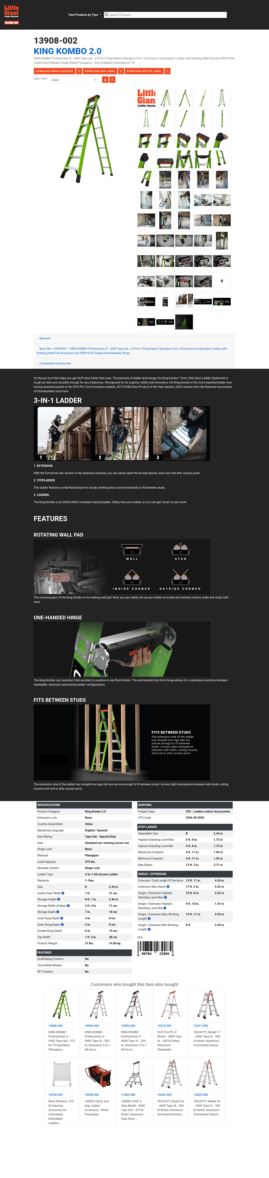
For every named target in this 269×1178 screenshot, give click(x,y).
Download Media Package (54, 71)
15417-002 (201, 1025)
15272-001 (164, 1025)
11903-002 (128, 1094)
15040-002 (92, 1094)
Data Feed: (41, 78)
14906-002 (92, 1025)
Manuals (45, 338)
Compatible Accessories (55, 363)
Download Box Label (100, 71)
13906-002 (55, 1025)
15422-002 (201, 1094)
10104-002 (55, 1094)
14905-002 (128, 1025)
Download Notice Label (144, 71)
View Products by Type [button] (83, 15)
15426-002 (164, 1094)
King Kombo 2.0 (68, 51)
